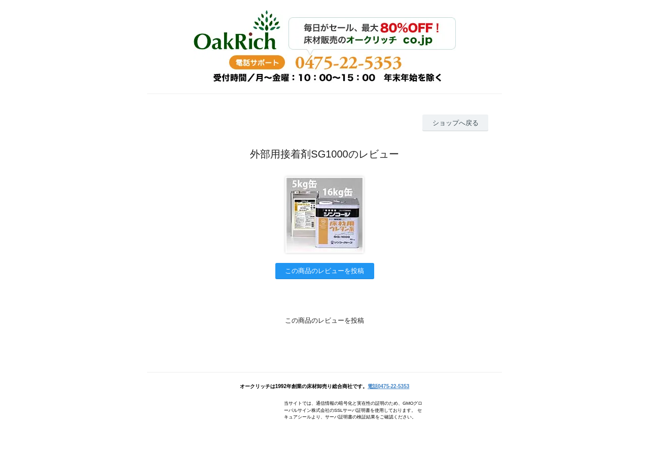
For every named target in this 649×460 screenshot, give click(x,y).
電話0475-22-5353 (388, 386)
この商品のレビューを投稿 (324, 271)
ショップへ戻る (455, 123)
